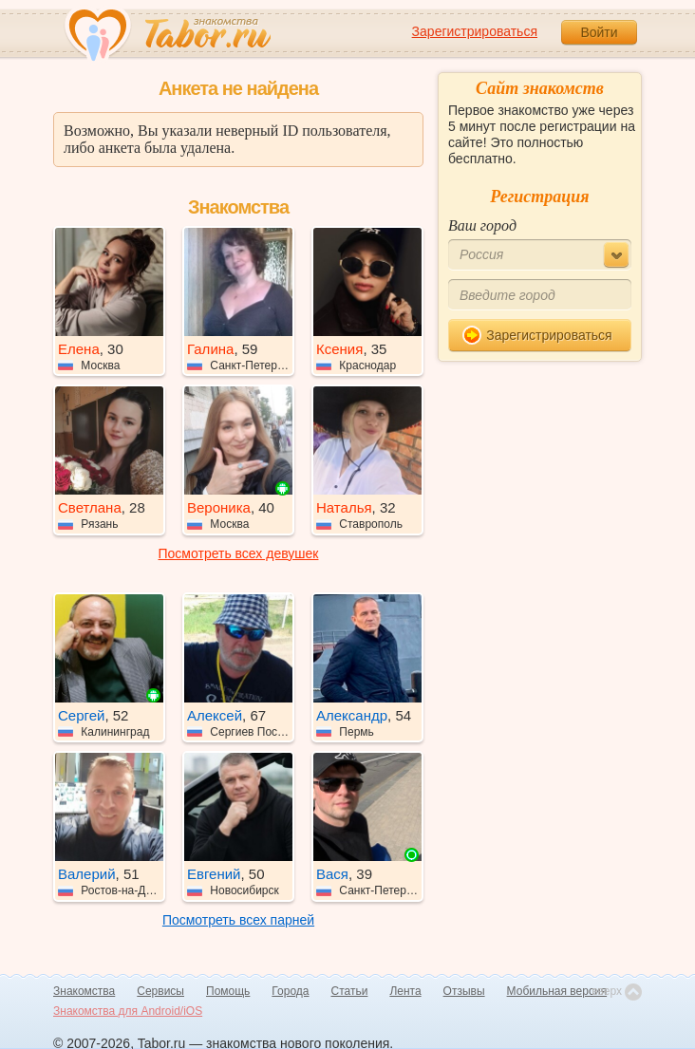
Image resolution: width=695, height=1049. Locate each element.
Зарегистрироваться (474, 31)
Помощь (228, 991)
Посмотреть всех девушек (239, 553)
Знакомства (84, 991)
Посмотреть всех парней (238, 919)
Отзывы (464, 991)
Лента (405, 991)
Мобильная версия (557, 991)
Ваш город (482, 225)
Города (290, 991)
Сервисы (160, 991)
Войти (598, 32)
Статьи (349, 991)
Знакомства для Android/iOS (127, 1011)
